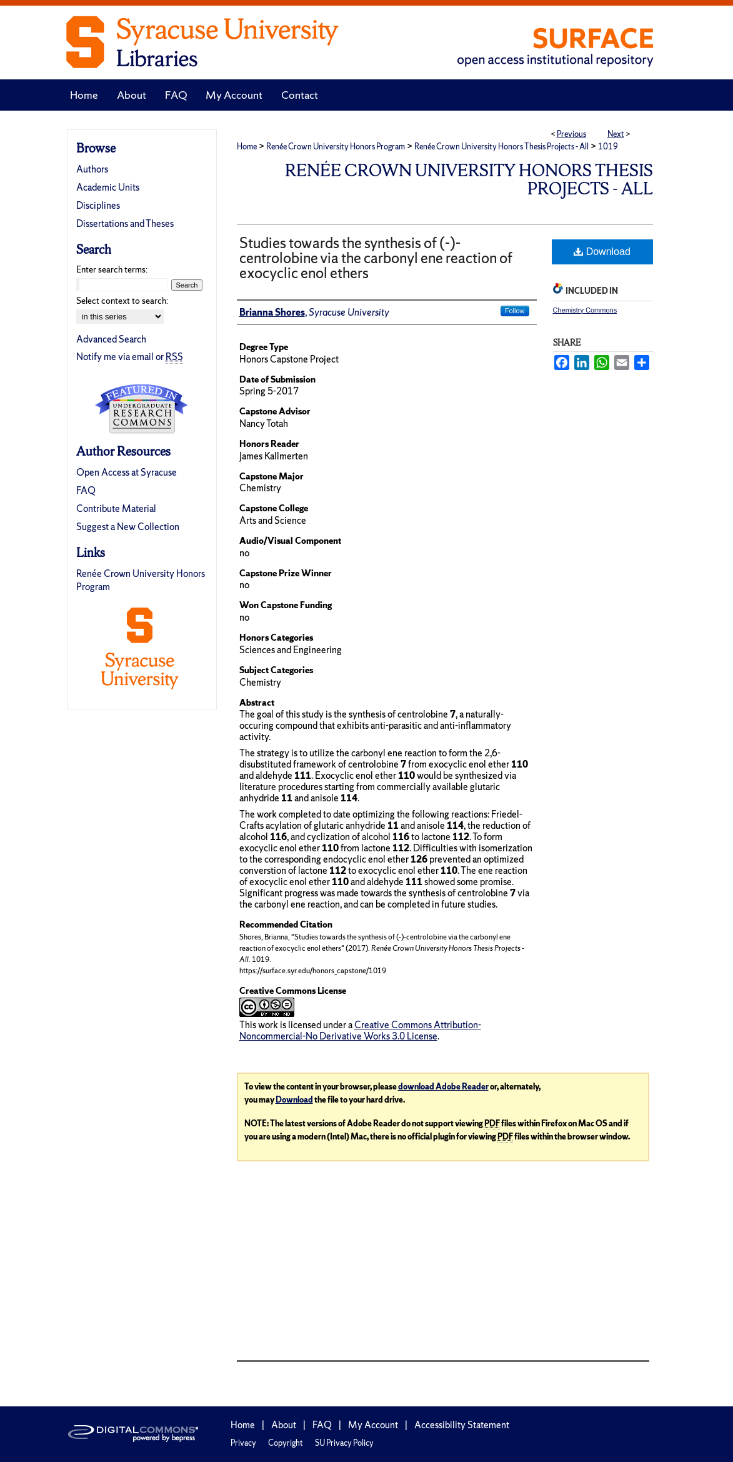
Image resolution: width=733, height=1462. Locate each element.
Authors (92, 169)
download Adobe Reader (443, 1086)
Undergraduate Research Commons (141, 409)
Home (247, 146)
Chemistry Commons (585, 310)
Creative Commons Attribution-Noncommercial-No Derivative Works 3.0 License (360, 1030)
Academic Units (107, 187)
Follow (515, 310)
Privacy (243, 1443)
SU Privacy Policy (344, 1443)
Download (602, 251)
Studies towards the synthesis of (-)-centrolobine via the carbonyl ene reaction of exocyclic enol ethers (375, 258)
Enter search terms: (111, 269)
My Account (373, 1424)
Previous (571, 134)
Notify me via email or (129, 356)
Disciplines (98, 205)
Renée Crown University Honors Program (335, 146)
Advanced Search (111, 339)
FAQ (86, 490)
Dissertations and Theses (125, 223)
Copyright (285, 1443)
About (283, 1424)
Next (615, 134)
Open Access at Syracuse (126, 472)
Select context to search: (122, 300)
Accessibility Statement (461, 1424)
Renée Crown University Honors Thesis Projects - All (501, 146)
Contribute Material (116, 508)
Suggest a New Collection (127, 526)
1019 (608, 146)
